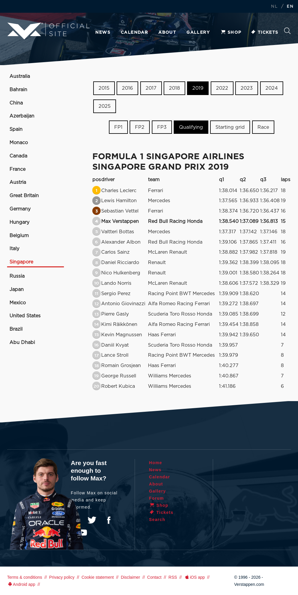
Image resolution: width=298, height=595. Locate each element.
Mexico (17, 302)
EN (290, 7)
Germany (19, 209)
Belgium (19, 235)
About (167, 32)
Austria (17, 182)
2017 (151, 88)
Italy (14, 248)
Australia (19, 76)
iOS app (194, 577)
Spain (15, 129)
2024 (271, 88)
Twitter (92, 520)
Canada (18, 156)
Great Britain (24, 195)
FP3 (162, 127)
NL (274, 7)
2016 (127, 88)
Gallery (198, 32)
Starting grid (230, 127)
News (102, 32)
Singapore (21, 262)
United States (25, 315)
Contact (154, 577)
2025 (105, 106)
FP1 (118, 127)
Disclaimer (130, 577)
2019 (197, 88)
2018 (174, 88)
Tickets (264, 32)
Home (155, 462)
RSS (172, 577)
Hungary (19, 222)
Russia (17, 276)
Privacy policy (62, 577)
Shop (230, 32)
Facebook (108, 520)
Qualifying (191, 127)
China (16, 103)
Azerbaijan (21, 116)
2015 (104, 88)
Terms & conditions (24, 577)
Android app (21, 584)
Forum (156, 498)
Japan (16, 289)
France (17, 169)
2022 (222, 88)
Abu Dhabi (22, 342)
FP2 (139, 127)
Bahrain (18, 89)
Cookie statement (97, 577)
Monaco (18, 142)
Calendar (134, 32)
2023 (247, 88)
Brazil (15, 329)
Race (263, 127)
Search (287, 31)
